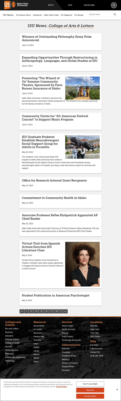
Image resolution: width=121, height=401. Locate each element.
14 (36, 311)
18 (56, 311)
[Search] (114, 5)
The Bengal (78, 15)
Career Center (67, 326)
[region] (60, 390)
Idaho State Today (51, 15)
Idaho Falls (94, 329)
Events (36, 347)
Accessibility (39, 326)
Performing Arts (11, 350)
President (66, 352)
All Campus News (23, 15)
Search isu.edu (96, 348)
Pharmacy (9, 354)
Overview (66, 348)
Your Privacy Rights (90, 384)
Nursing (8, 346)
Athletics (65, 359)
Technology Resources (71, 340)
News (36, 362)
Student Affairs (68, 366)
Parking (65, 333)
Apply (51, 5)
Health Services (68, 329)
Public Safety (67, 336)
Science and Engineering (15, 357)
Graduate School (12, 339)
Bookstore (38, 333)
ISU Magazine (66, 15)
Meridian (93, 326)
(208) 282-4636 (96, 356)
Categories (37, 15)
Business (9, 332)
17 (51, 311)
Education (9, 336)
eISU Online (95, 336)
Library (36, 351)
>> (65, 311)
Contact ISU (95, 352)
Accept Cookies (90, 396)
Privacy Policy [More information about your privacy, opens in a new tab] (61, 387)
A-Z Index (38, 329)
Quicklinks (89, 5)
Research (66, 370)
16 (46, 311)
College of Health (12, 343)
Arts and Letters (12, 329)
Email (36, 344)
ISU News (8, 15)
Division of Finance (70, 363)
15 (41, 311)
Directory (37, 340)
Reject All (90, 390)
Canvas (37, 354)
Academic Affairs (69, 356)
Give (70, 5)
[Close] (117, 389)
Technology (10, 361)
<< (22, 311)
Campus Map (39, 336)
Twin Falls (94, 333)
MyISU (36, 358)
